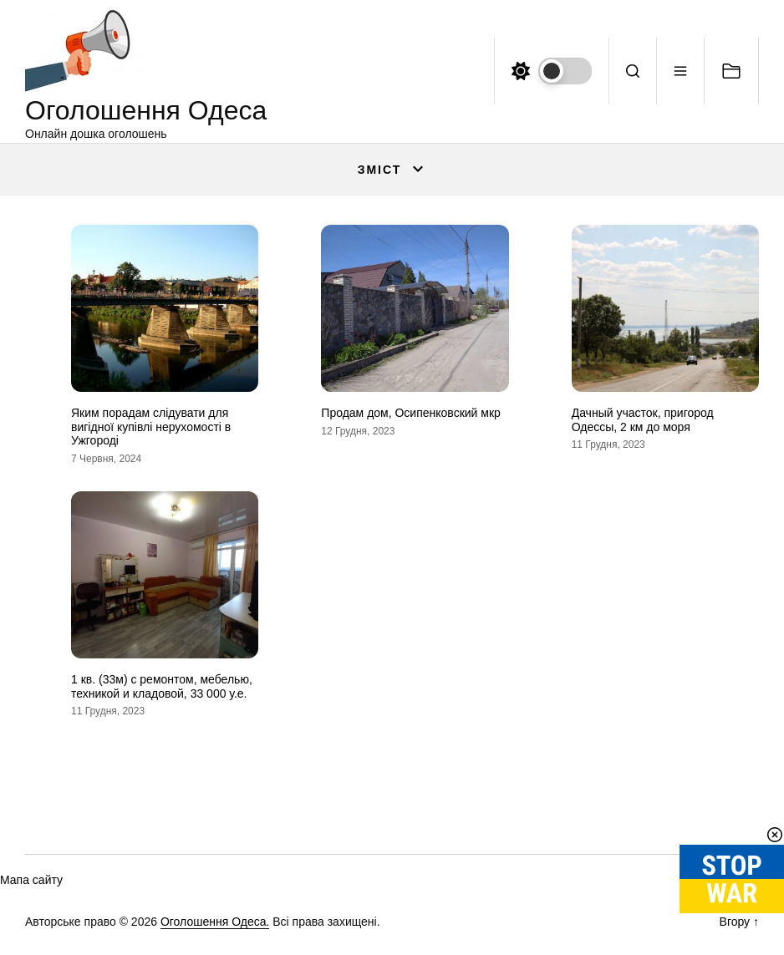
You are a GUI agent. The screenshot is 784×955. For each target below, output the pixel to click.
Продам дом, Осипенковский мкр (411, 412)
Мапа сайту (31, 879)
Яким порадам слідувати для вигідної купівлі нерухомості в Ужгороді (151, 427)
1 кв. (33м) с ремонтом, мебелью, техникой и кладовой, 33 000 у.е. (161, 686)
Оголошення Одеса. (214, 921)
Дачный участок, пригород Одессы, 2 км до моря (643, 420)
